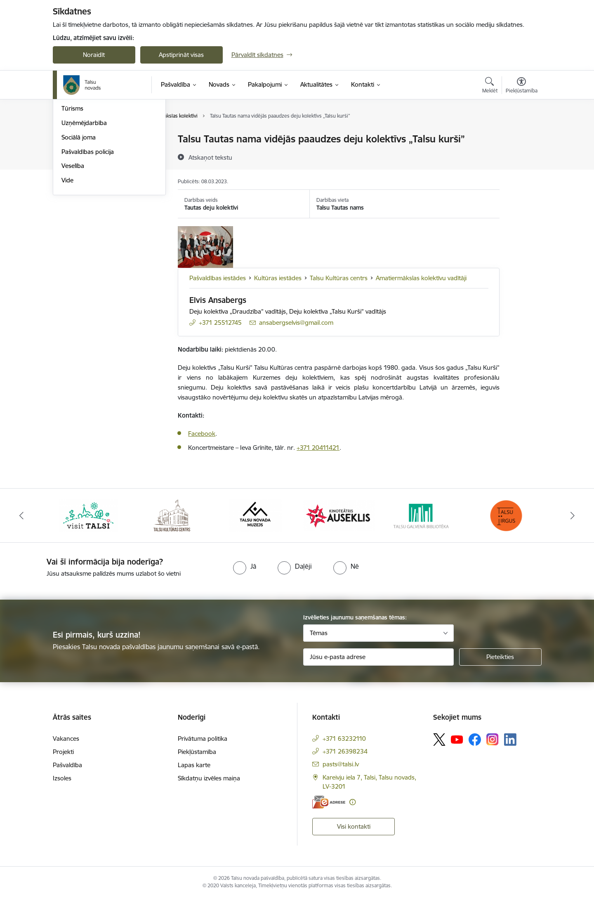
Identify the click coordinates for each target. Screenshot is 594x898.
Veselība (72, 254)
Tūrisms (72, 197)
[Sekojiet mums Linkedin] (510, 739)
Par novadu (77, 139)
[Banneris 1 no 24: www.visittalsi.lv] (88, 515)
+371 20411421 (318, 447)
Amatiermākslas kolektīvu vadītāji (421, 278)
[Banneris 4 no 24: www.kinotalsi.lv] (339, 515)
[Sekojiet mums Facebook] (475, 739)
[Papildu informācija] (352, 802)
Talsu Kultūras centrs (339, 278)
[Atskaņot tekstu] (210, 157)
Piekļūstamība (197, 752)
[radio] (244, 566)
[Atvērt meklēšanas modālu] (490, 86)
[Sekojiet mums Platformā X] (439, 739)
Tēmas (319, 633)
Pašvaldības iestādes (217, 278)
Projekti (63, 752)
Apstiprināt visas (181, 55)
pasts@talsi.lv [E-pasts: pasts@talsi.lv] (341, 764)
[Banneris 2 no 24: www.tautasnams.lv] (172, 515)
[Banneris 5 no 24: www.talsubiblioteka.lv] (422, 515)
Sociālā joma (78, 225)
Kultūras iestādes (278, 278)
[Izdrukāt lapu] (521, 135)
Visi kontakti (353, 826)
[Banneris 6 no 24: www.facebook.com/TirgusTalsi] (506, 515)
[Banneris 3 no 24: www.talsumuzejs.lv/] (255, 515)
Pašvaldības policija (87, 240)
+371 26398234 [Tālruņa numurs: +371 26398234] (345, 751)
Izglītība (71, 154)
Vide (67, 268)
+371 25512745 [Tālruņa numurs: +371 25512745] (220, 322)
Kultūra (71, 168)
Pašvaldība (67, 765)
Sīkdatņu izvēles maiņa (209, 778)
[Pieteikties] (500, 657)
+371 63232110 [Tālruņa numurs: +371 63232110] (344, 738)
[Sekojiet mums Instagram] (492, 739)
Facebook (201, 433)
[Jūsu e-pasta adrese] (378, 657)
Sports (70, 183)
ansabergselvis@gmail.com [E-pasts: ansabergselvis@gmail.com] (296, 322)
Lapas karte (194, 765)
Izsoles (62, 778)
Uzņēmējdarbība (84, 211)
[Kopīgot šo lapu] (521, 156)
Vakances (66, 738)
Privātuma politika (202, 738)
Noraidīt (94, 55)
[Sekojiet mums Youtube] (457, 739)
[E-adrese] (328, 802)
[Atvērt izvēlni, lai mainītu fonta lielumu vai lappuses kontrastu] (522, 86)
